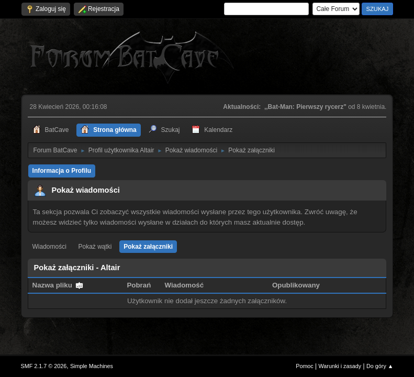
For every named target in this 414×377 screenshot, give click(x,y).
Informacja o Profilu (62, 170)
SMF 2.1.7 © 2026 (44, 366)
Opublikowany (296, 285)
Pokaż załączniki (148, 246)
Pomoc (305, 366)
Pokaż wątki (95, 246)
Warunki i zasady (340, 366)
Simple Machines (91, 366)
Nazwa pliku (58, 285)
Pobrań (139, 285)
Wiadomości (49, 246)
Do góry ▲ (379, 366)
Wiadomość (184, 285)
